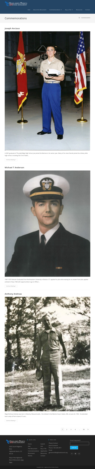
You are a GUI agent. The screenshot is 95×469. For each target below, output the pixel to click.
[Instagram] (79, 453)
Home (30, 444)
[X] (71, 453)
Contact (43, 456)
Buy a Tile (43, 449)
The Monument (32, 449)
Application (44, 451)
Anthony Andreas (13, 293)
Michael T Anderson (14, 167)
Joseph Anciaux (12, 28)
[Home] (79, 17)
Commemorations (85, 17)
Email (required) (75, 440)
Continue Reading (12, 160)
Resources (44, 453)
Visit (29, 446)
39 (84, 429)
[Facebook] (75, 453)
